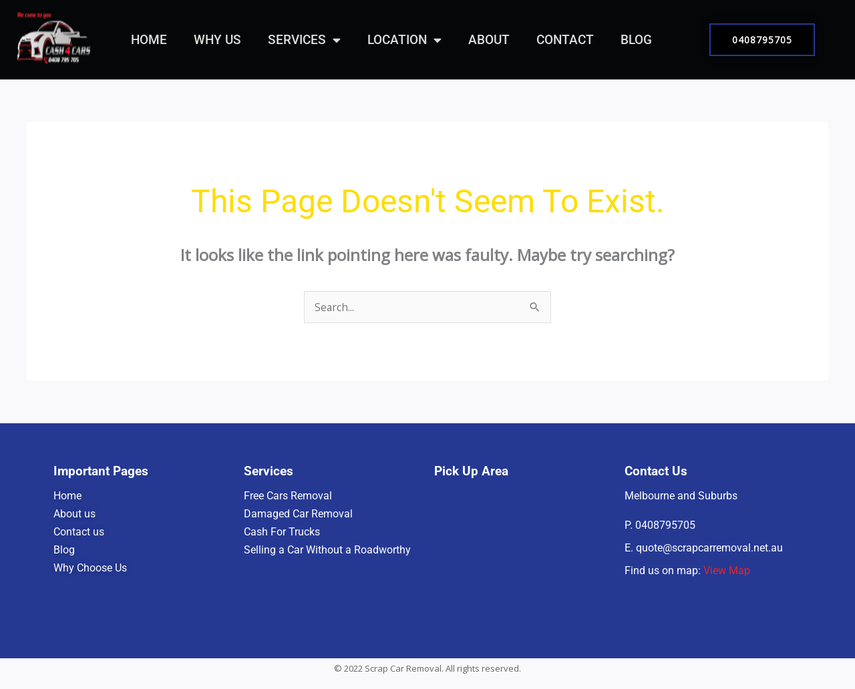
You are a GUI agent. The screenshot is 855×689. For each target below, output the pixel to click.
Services (304, 40)
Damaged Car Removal (298, 513)
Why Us (217, 39)
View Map (726, 570)
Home (149, 39)
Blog (636, 39)
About (489, 39)
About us (75, 513)
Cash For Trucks (282, 531)
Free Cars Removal (288, 495)
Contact (565, 39)
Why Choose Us (90, 567)
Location (404, 40)
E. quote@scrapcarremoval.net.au (704, 547)
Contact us (78, 531)
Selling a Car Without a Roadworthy (327, 549)
